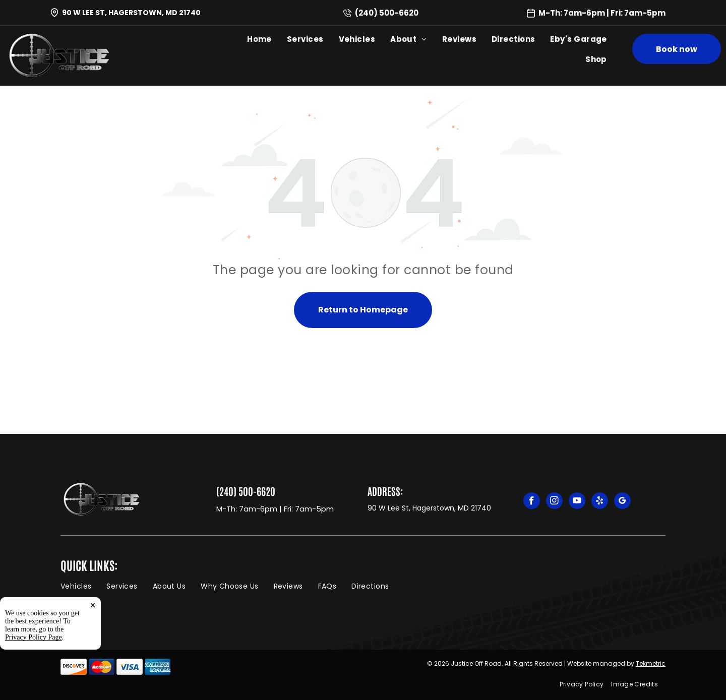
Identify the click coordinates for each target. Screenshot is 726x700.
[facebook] (531, 502)
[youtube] (577, 502)
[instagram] (554, 502)
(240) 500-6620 (386, 13)
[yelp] (599, 502)
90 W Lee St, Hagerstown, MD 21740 (131, 13)
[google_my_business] (622, 502)
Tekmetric (651, 663)
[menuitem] (259, 39)
